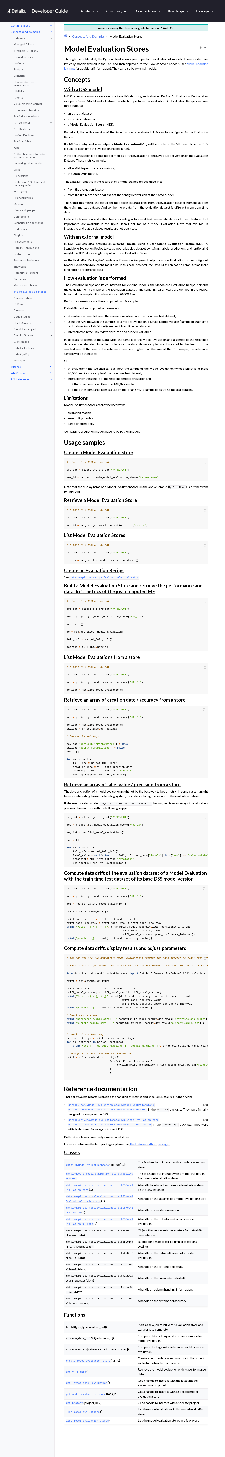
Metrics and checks (25, 285)
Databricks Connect (26, 272)
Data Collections (24, 348)
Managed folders (24, 44)
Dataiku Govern (23, 335)
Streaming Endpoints (26, 260)
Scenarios (20, 75)
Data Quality (21, 354)
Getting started (20, 25)
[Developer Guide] (37, 12)
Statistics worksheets (27, 116)
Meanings (20, 204)
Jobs (16, 147)
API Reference (20, 379)
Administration (23, 297)
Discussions (21, 175)
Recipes (18, 69)
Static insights (22, 141)
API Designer (22, 122)
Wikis (17, 169)
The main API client (26, 50)
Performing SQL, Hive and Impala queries (29, 183)
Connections (22, 216)
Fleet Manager (22, 322)
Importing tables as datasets (31, 163)
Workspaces (21, 341)
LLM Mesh (20, 91)
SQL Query (20, 191)
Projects (19, 63)
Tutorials (16, 366)
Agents (18, 97)
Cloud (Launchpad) (25, 329)
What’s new (18, 373)
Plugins (18, 235)
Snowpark (20, 266)
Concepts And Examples (88, 36)
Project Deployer (24, 135)
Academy (87, 11)
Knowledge (176, 11)
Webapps (19, 360)
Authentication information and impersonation (30, 155)
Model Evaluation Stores (30, 291)
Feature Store (22, 254)
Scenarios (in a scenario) (28, 222)
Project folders (23, 241)
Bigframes (20, 279)
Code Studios (22, 316)
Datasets (19, 38)
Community (114, 11)
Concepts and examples (25, 31)
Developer (203, 11)
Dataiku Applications (26, 247)
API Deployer (22, 128)
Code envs (20, 229)
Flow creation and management (24, 83)
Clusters (19, 310)
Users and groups (24, 210)
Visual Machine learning (28, 103)
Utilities (18, 304)
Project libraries (23, 197)
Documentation (145, 11)
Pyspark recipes (23, 56)
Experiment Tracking (26, 110)
